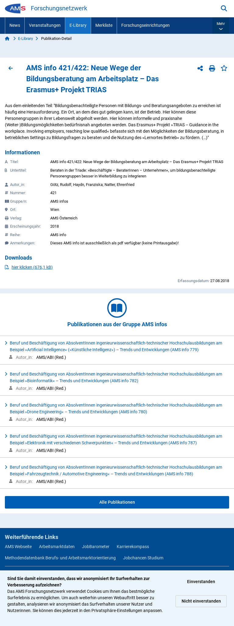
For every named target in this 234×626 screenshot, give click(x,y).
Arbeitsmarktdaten (57, 546)
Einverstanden (201, 581)
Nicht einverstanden (201, 601)
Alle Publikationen (117, 502)
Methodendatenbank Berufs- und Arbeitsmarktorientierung (60, 557)
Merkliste (103, 25)
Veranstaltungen (45, 25)
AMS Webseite (18, 546)
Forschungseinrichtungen (145, 25)
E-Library (78, 25)
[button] (220, 25)
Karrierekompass (133, 546)
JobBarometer (95, 546)
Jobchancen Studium (143, 557)
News (14, 25)
